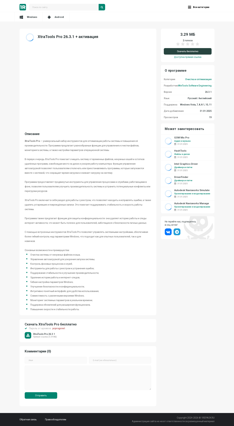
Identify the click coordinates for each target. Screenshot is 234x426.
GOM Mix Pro (181, 137)
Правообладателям (55, 419)
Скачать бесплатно (187, 51)
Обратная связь (28, 419)
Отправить (41, 395)
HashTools (180, 151)
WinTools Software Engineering (195, 85)
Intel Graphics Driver (186, 164)
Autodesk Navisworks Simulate (192, 190)
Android (56, 17)
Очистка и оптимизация (198, 79)
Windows (28, 17)
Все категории (198, 7)
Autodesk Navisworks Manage (191, 203)
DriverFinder (181, 177)
